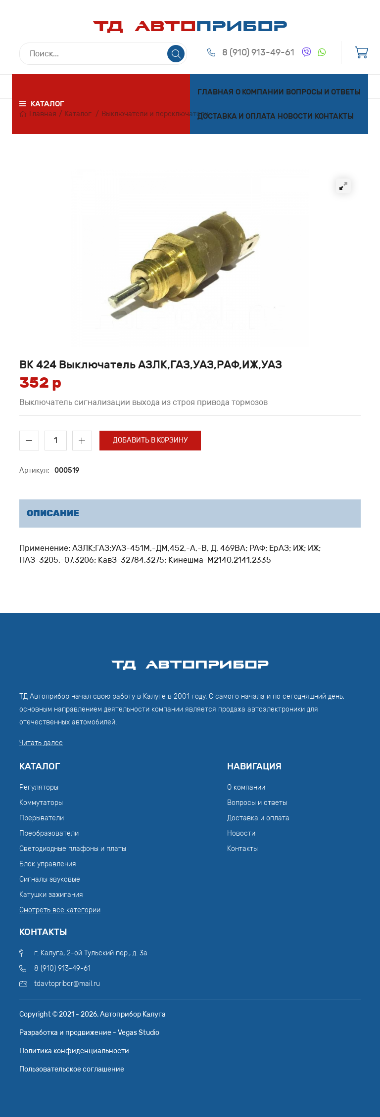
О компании (260, 92)
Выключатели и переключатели (155, 114)
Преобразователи (49, 833)
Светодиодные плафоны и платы (72, 849)
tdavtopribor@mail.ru (67, 984)
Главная (215, 92)
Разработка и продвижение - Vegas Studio (89, 1032)
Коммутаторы (41, 803)
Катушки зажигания (51, 895)
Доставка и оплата (236, 116)
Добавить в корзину (150, 440)
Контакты (334, 116)
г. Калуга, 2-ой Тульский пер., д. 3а (90, 953)
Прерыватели (41, 818)
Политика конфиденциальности (74, 1051)
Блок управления (47, 864)
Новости (295, 116)
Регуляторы (38, 787)
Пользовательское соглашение (71, 1069)
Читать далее (41, 743)
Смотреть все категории (59, 910)
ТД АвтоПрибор (190, 660)
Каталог (78, 114)
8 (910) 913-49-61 (258, 52)
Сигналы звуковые (49, 879)
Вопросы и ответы (323, 92)
